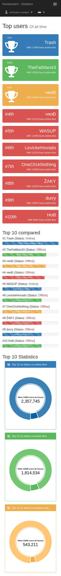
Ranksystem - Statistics (17, 4)
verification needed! (19, 12)
